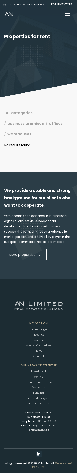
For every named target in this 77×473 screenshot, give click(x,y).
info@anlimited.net (43, 425)
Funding (38, 393)
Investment (38, 371)
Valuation (38, 387)
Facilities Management (38, 398)
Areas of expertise (38, 345)
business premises (25, 123)
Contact (38, 356)
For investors (61, 4)
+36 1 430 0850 (46, 421)
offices (56, 123)
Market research (39, 403)
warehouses (19, 134)
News (38, 351)
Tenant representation (38, 382)
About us (38, 335)
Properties (38, 340)
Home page (38, 329)
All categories (19, 112)
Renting (38, 377)
